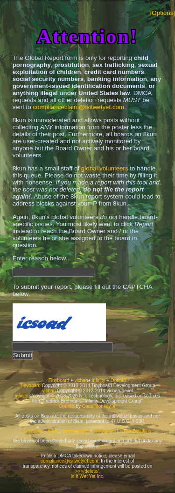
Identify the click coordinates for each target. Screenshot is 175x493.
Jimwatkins (104, 431)
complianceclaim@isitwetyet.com (78, 106)
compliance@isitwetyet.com (69, 461)
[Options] (162, 12)
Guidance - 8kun (41, 431)
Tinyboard (59, 380)
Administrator (75, 431)
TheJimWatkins (135, 431)
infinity (98, 380)
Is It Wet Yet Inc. (87, 476)
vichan (81, 380)
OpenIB (118, 380)
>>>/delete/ (86, 471)
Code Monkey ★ (99, 406)
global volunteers (104, 168)
